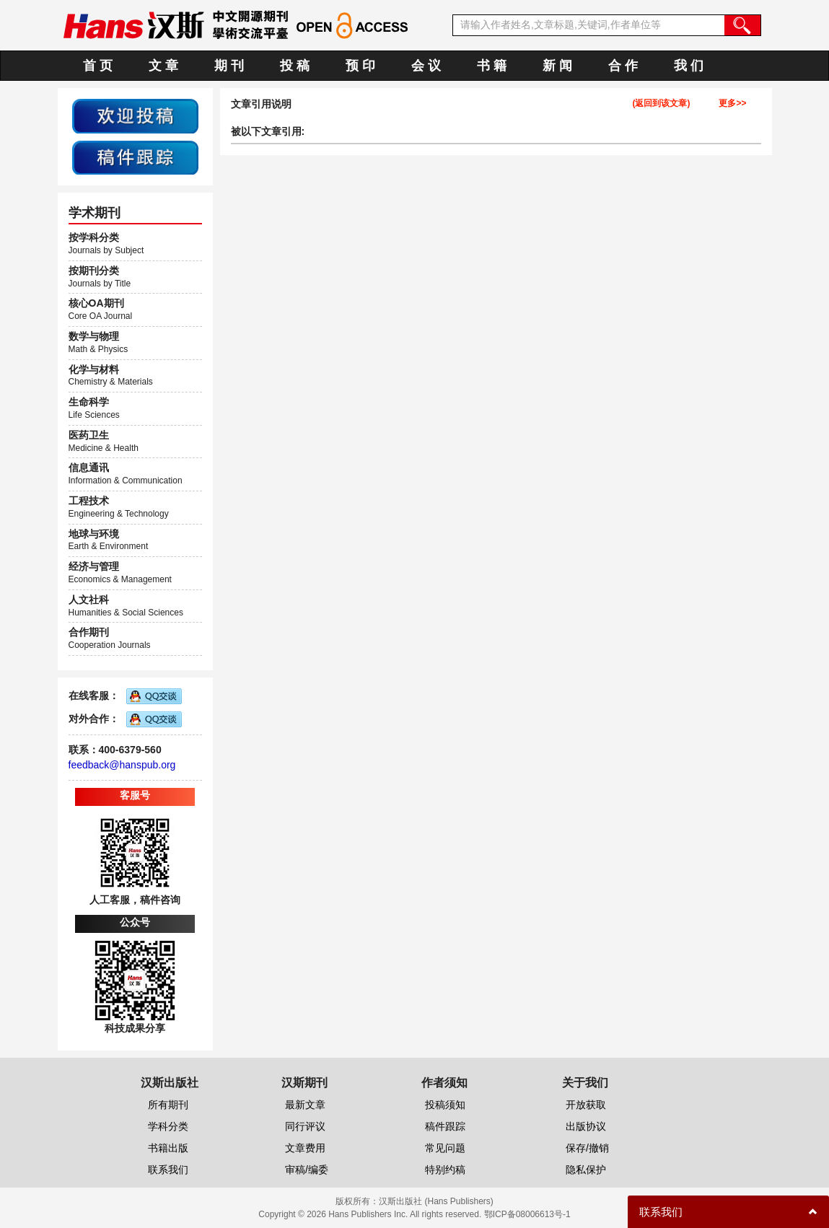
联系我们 (168, 1169)
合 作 (623, 65)
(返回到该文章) (661, 103)
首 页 (98, 65)
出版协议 (586, 1126)
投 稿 (295, 65)
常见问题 (445, 1148)
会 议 (426, 65)
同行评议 (305, 1126)
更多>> (732, 103)
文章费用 (305, 1148)
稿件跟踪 (445, 1126)
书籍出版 (168, 1148)
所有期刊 (168, 1104)
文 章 (163, 65)
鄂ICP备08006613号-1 (527, 1214)
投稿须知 (445, 1104)
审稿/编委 (306, 1169)
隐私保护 (586, 1169)
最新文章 (305, 1104)
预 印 (360, 65)
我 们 (688, 65)
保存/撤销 (587, 1148)
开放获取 (586, 1104)
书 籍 (491, 65)
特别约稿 (445, 1169)
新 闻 (557, 65)
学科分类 (168, 1126)
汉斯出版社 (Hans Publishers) (436, 1201)
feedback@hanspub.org (122, 765)
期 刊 (229, 65)
